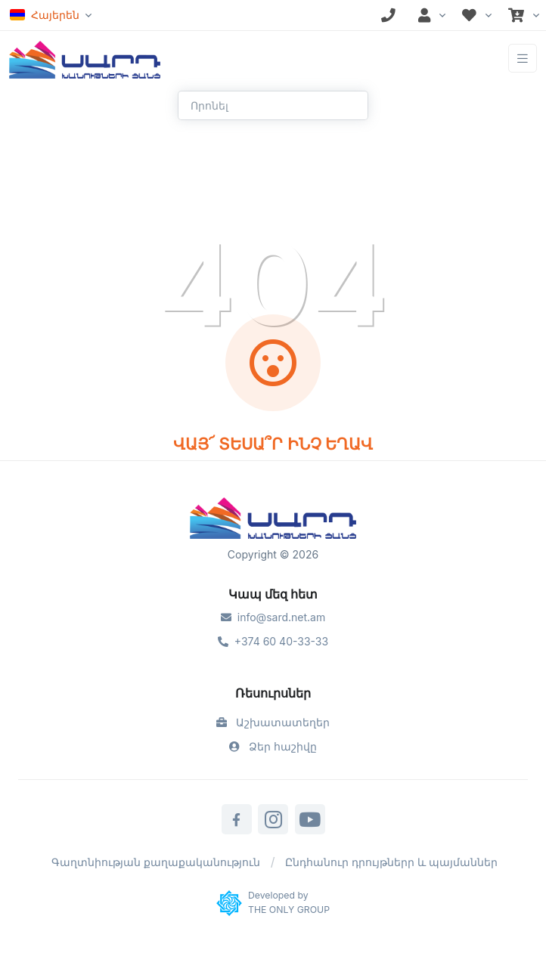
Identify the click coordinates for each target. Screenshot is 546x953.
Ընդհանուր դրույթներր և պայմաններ (391, 862)
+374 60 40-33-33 (273, 641)
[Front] (84, 58)
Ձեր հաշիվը (273, 746)
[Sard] (273, 520)
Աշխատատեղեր (273, 722)
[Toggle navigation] (522, 58)
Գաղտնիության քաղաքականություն (155, 862)
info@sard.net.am (273, 617)
